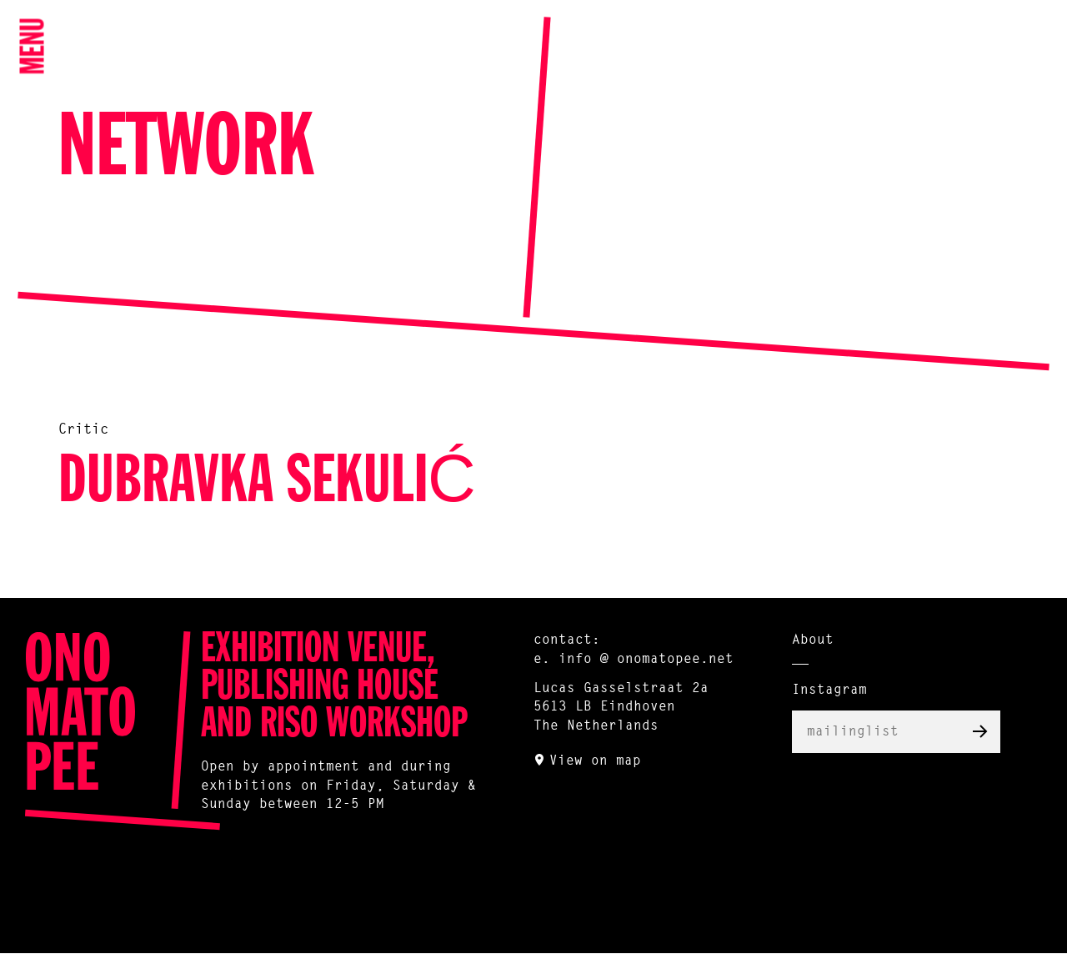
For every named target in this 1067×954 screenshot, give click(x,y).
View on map (595, 761)
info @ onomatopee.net (646, 659)
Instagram (829, 690)
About (813, 640)
